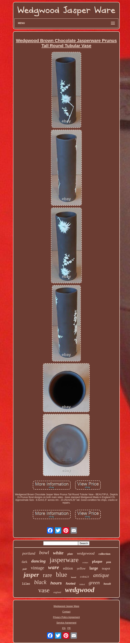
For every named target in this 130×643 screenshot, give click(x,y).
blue (61, 574)
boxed (73, 577)
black (40, 582)
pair (25, 568)
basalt (107, 583)
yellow (81, 568)
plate (70, 553)
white (58, 552)
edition (68, 568)
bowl (44, 552)
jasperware (64, 559)
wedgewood (86, 553)
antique (101, 575)
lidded (82, 584)
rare (47, 575)
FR (69, 628)
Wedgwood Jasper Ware (66, 606)
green (94, 582)
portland (28, 553)
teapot (106, 568)
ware (53, 567)
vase (44, 590)
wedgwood (79, 590)
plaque (97, 561)
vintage (37, 567)
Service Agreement (66, 622)
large (93, 568)
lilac (26, 583)
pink (108, 562)
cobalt (84, 576)
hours (56, 583)
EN (63, 628)
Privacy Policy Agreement (66, 617)
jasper (31, 574)
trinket (85, 562)
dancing (38, 561)
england (57, 592)
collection (105, 553)
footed (71, 583)
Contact (66, 611)
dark (24, 561)
